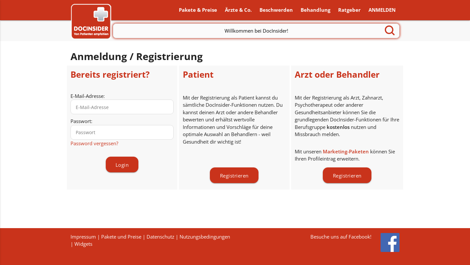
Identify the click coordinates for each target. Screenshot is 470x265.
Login (122, 166)
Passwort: (81, 122)
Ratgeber (349, 10)
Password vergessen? (94, 144)
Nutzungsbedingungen (205, 236)
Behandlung (315, 10)
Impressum (83, 236)
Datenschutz (160, 236)
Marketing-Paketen (346, 152)
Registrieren (234, 176)
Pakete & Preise (198, 10)
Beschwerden (276, 10)
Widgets (83, 244)
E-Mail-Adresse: (87, 96)
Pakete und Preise (121, 236)
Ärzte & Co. (238, 10)
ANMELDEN (382, 10)
